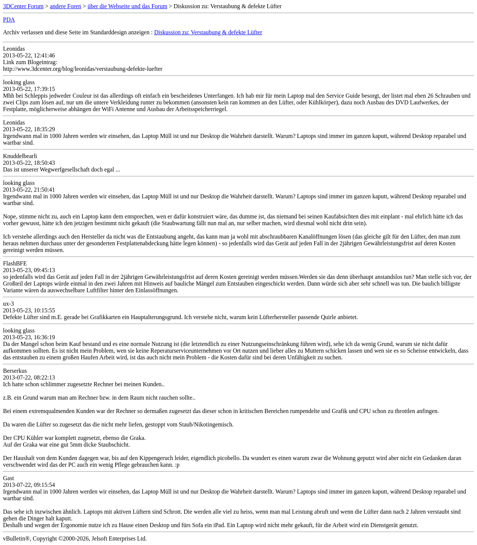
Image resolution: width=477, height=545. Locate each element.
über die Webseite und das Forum (127, 6)
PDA (9, 19)
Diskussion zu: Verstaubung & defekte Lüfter (208, 32)
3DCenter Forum (23, 6)
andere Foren (65, 6)
